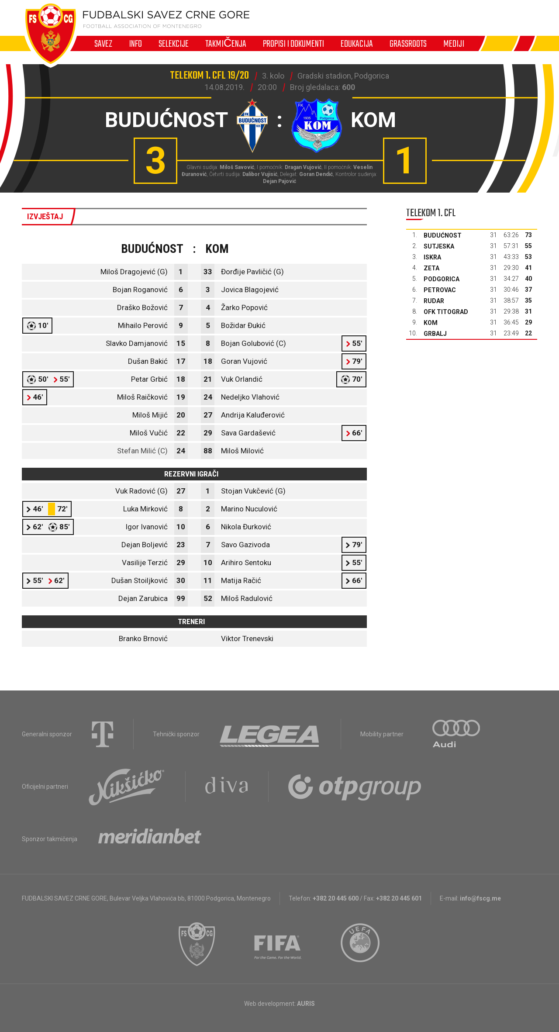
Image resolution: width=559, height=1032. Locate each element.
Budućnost (443, 235)
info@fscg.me (480, 898)
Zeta (431, 268)
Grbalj (435, 333)
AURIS (306, 1003)
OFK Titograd (446, 311)
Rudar (434, 300)
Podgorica (441, 279)
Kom (431, 322)
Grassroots (408, 43)
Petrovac (440, 289)
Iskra (432, 257)
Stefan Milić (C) (142, 450)
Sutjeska (439, 246)
